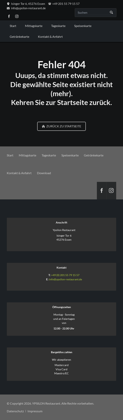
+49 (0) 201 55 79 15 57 (65, 275)
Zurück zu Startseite (63, 126)
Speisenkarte (70, 155)
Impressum (35, 411)
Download (44, 173)
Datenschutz (15, 411)
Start (10, 155)
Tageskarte (49, 155)
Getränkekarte (93, 155)
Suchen (111, 12)
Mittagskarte (27, 155)
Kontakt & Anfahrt (19, 173)
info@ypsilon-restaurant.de (65, 279)
